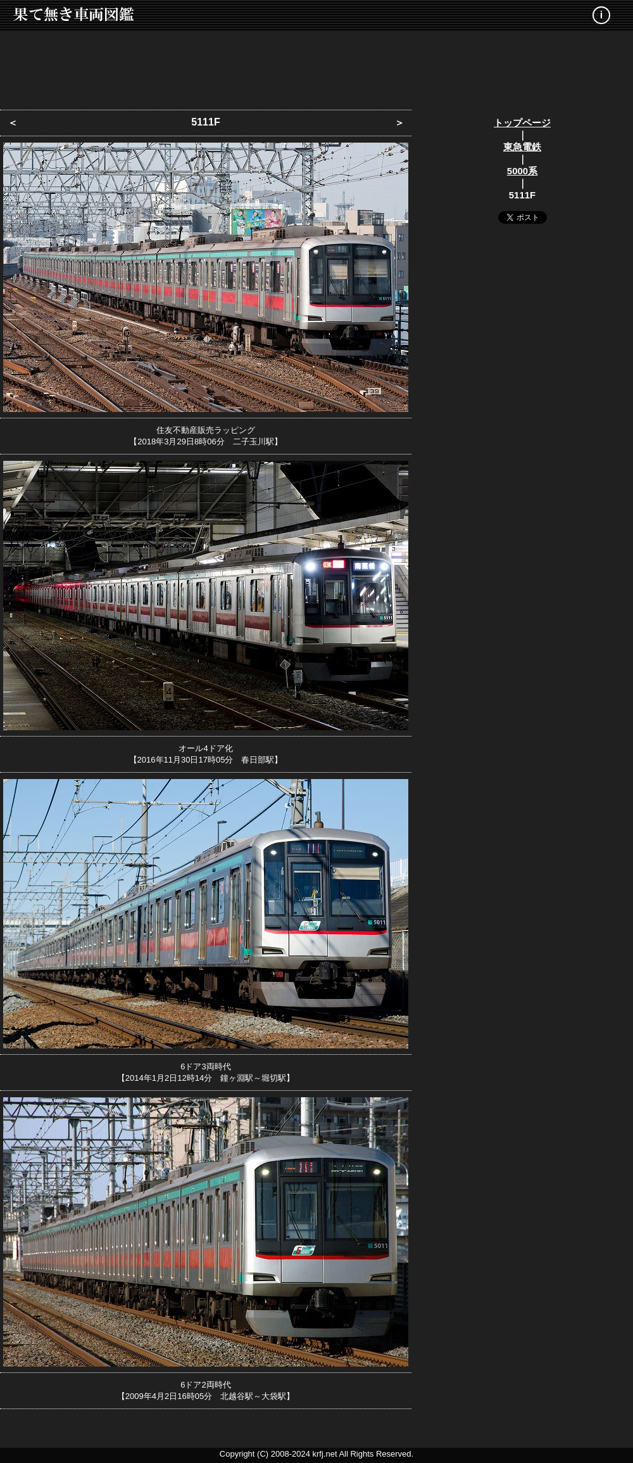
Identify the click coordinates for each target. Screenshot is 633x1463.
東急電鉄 (522, 146)
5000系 (522, 170)
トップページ (522, 122)
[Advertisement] (316, 66)
